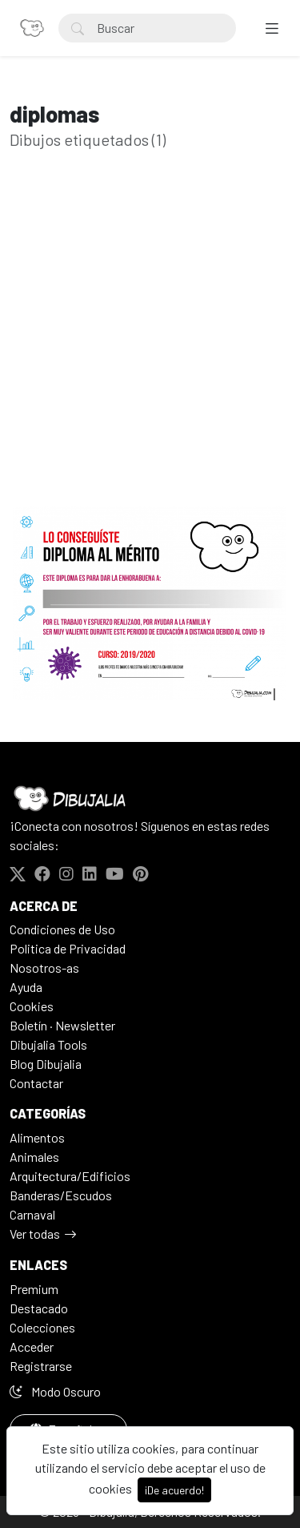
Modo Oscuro (55, 1391)
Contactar (36, 1083)
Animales (34, 1156)
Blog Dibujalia (46, 1063)
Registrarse (41, 1365)
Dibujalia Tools (48, 1044)
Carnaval (32, 1214)
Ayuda (26, 986)
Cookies (32, 1006)
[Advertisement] (150, 353)
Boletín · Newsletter (62, 1025)
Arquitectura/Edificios (70, 1175)
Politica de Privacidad (68, 948)
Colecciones (42, 1327)
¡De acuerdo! (174, 1490)
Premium (34, 1288)
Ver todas (35, 1233)
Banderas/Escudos (61, 1195)
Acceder (32, 1346)
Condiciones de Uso (62, 929)
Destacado (39, 1308)
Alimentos (37, 1137)
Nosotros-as (44, 967)
